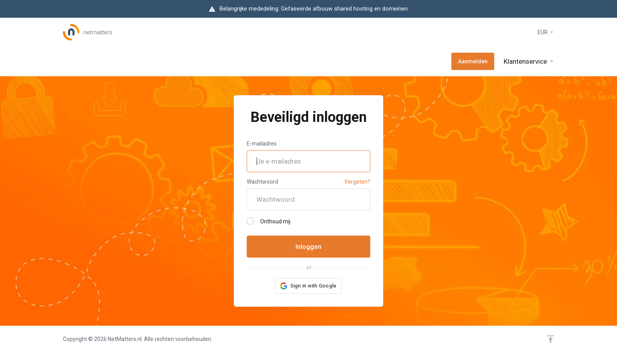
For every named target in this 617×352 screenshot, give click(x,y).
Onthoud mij (268, 221)
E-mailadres (262, 143)
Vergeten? (357, 182)
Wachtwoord (262, 182)
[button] (308, 286)
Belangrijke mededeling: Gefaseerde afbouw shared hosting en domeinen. (314, 8)
